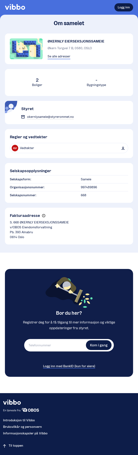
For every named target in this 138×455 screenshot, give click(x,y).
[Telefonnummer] (54, 345)
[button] (44, 216)
